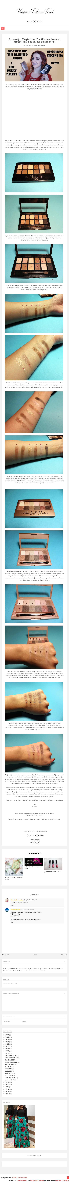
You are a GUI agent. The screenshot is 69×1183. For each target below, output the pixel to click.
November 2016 (11, 1058)
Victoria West (15, 909)
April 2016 (8, 1073)
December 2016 (10, 1055)
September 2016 (11, 1062)
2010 (7, 1094)
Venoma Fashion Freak (19, 1178)
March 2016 (9, 1075)
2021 (7, 1042)
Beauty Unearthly (17, 900)
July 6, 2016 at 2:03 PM (30, 900)
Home (35, 955)
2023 (7, 1037)
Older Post (64, 955)
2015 (7, 1082)
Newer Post (5, 955)
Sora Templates (22, 1180)
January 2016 (10, 1080)
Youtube (32, 813)
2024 (7, 1035)
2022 (7, 1039)
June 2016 (8, 1069)
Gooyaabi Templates (62, 1180)
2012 (7, 1089)
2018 (7, 1049)
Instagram (26, 813)
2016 (7, 1053)
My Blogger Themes (37, 1180)
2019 (7, 1046)
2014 (7, 1084)
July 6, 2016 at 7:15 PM (27, 909)
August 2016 (9, 1064)
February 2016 (10, 1078)
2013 (7, 1087)
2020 (7, 1044)
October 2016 (10, 1060)
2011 (7, 1091)
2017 (7, 1051)
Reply (12, 905)
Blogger (38, 1155)
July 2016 (8, 1067)
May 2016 (8, 1071)
